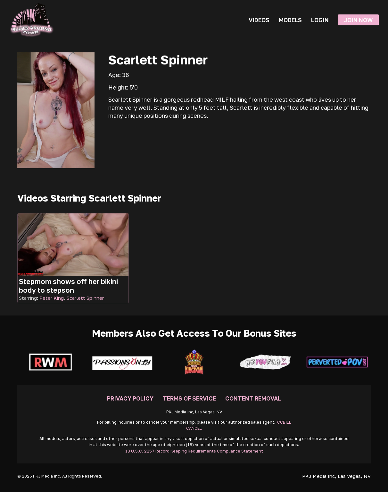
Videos (259, 19)
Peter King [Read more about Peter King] (51, 298)
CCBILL (284, 422)
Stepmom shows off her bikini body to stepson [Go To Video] (68, 285)
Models (290, 19)
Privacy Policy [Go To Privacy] (130, 398)
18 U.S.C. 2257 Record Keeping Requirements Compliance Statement (194, 451)
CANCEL (194, 428)
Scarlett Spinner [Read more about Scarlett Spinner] (85, 298)
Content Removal (253, 398)
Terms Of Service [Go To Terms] (189, 398)
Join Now (358, 19)
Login (320, 19)
